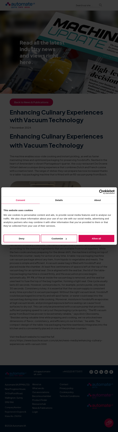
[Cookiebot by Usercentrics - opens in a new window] (101, 191)
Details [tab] (59, 200)
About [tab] (97, 200)
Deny (21, 238)
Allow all (96, 238)
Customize (59, 238)
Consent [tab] (20, 200)
